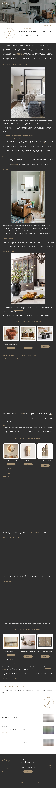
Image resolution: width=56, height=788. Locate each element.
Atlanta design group (19, 53)
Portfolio (49, 765)
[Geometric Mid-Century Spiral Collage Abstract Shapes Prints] (45, 656)
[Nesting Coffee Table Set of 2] (45, 346)
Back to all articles (49, 25)
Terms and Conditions (30, 783)
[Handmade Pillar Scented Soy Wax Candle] (45, 465)
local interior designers (19, 54)
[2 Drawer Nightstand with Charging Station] (28, 348)
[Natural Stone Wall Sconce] (28, 464)
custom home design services (43, 672)
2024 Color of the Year (19, 413)
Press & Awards (51, 769)
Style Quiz (50, 767)
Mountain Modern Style (11, 575)
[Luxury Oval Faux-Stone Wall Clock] (11, 464)
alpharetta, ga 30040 (35, 782)
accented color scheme (42, 142)
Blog (49, 772)
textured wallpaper (14, 164)
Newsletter (50, 771)
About (49, 762)
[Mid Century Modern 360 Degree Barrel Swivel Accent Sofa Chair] (11, 348)
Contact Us (50, 760)
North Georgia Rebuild (35, 532)
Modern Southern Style (18, 310)
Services (49, 763)
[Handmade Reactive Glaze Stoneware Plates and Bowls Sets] (28, 656)
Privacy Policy (24, 783)
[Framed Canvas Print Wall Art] (11, 655)
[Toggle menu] (53, 2)
